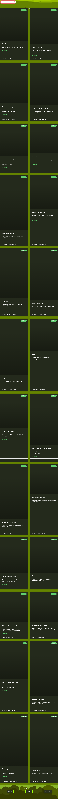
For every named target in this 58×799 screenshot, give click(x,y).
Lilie (3, 378)
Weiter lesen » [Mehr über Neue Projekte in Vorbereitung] (35, 456)
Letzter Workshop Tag (9, 522)
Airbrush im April (37, 47)
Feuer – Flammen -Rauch (40, 108)
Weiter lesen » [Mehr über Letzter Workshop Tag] (5, 529)
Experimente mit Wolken (9, 160)
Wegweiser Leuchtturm (39, 212)
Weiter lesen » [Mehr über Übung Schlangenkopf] (5, 584)
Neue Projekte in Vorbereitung (41, 448)
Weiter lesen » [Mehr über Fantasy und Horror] (5, 439)
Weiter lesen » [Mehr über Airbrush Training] (5, 114)
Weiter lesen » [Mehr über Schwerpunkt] (35, 778)
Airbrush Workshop (38, 576)
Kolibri (34, 354)
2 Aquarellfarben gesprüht (10, 626)
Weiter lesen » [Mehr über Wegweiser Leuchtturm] (35, 220)
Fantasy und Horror (8, 431)
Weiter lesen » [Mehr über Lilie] (5, 386)
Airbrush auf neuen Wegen (10, 682)
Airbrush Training (7, 107)
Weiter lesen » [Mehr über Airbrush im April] (35, 55)
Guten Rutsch (36, 157)
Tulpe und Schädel (37, 303)
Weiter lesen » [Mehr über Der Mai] (5, 50)
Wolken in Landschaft (8, 233)
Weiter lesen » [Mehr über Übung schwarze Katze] (35, 504)
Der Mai (4, 44)
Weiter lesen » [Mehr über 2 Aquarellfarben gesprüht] (5, 633)
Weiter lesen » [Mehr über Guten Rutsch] (35, 164)
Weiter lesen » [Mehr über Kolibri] (35, 362)
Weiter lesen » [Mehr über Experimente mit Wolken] (5, 167)
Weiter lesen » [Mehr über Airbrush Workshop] (35, 583)
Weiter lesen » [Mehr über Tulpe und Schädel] (35, 311)
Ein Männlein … (6, 301)
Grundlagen (5, 769)
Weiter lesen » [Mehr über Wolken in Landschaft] (5, 241)
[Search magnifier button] (15, 2)
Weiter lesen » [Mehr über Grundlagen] (5, 776)
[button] (33, 1)
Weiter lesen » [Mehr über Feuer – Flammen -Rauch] (35, 116)
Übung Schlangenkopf (9, 576)
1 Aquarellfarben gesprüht (40, 625)
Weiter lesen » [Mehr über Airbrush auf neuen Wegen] (5, 690)
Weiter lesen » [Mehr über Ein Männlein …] (5, 309)
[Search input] (8, 2)
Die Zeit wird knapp (38, 699)
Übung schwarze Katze (39, 497)
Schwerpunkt (36, 770)
